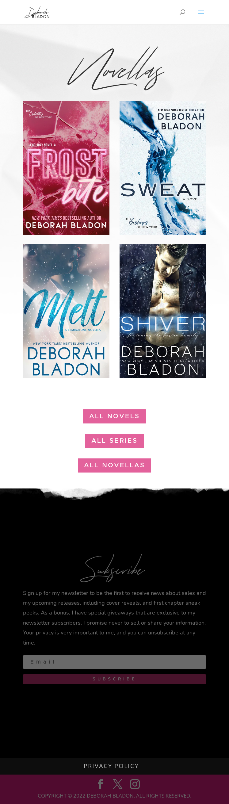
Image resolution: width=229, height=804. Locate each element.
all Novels (114, 416)
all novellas (114, 465)
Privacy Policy (111, 766)
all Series (114, 441)
